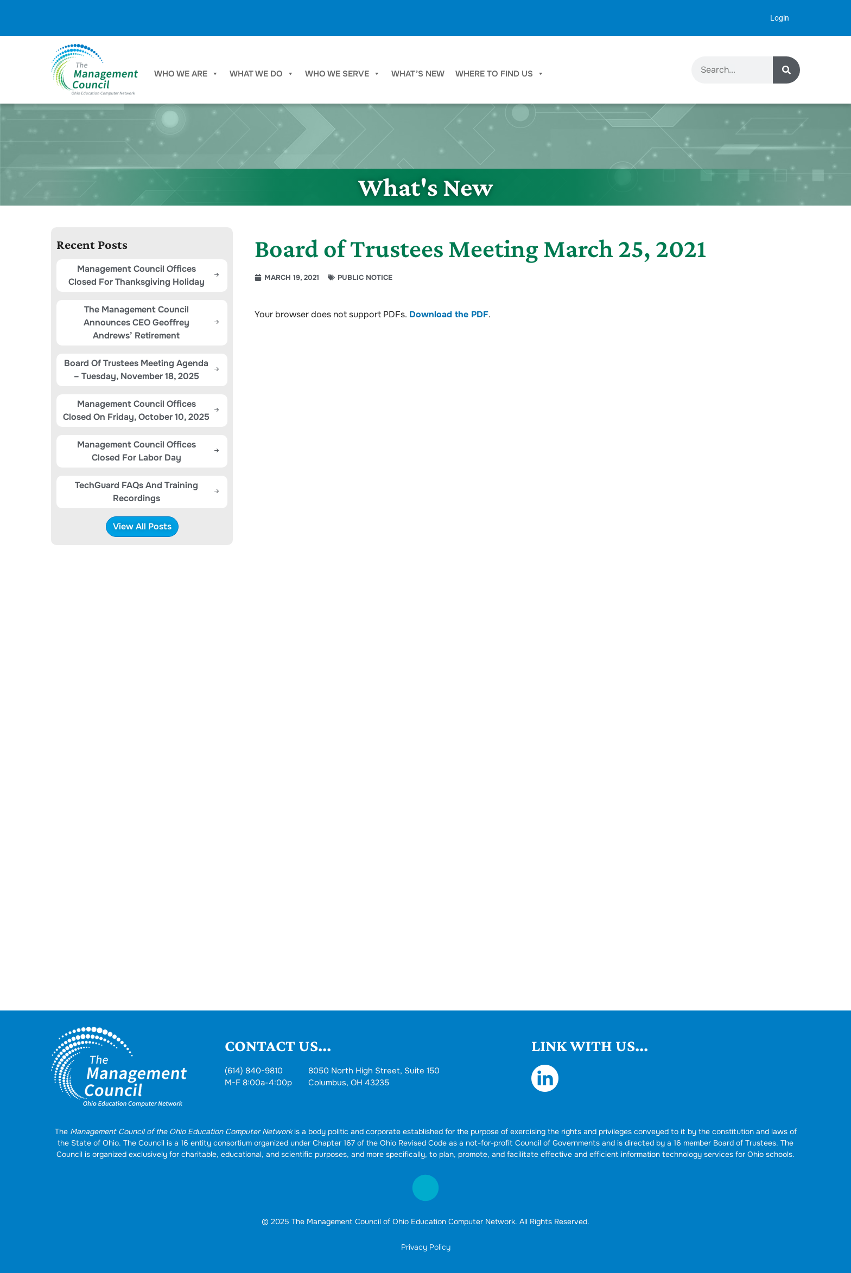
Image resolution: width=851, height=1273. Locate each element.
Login (779, 18)
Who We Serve (342, 73)
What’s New (417, 73)
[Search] (786, 70)
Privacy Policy (425, 1247)
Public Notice (365, 277)
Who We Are (186, 73)
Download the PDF (448, 314)
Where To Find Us (499, 73)
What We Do (262, 73)
